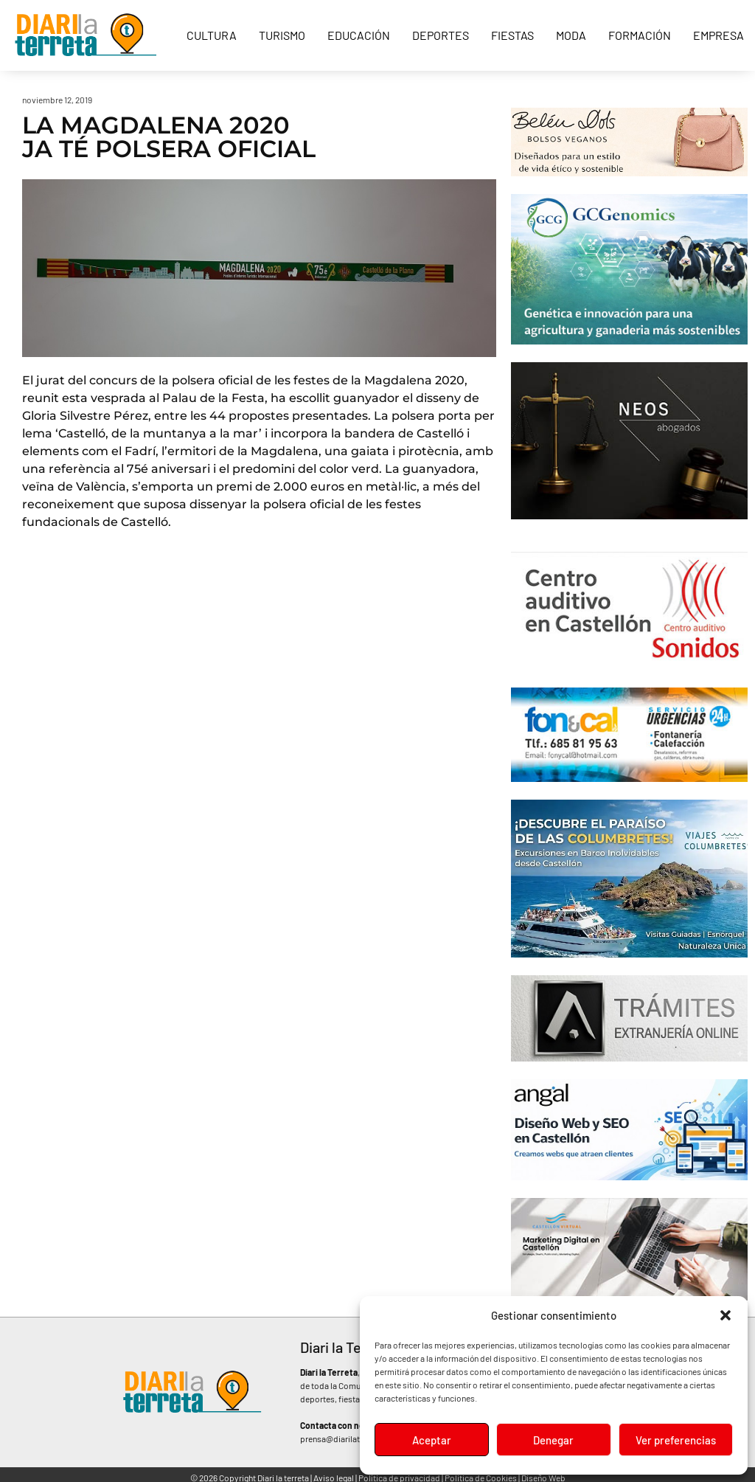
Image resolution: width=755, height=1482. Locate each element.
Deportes (440, 35)
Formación (639, 35)
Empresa (718, 35)
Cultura (212, 35)
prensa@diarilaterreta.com (350, 1438)
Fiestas (512, 35)
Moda (571, 35)
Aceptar (431, 1440)
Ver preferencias (676, 1440)
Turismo (282, 35)
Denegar (553, 1440)
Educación (358, 35)
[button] (725, 1315)
